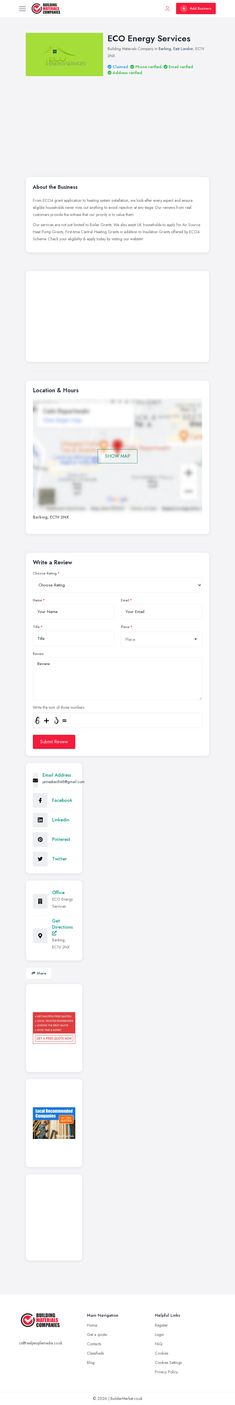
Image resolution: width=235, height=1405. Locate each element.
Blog (91, 1362)
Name (37, 600)
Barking (165, 49)
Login (159, 1334)
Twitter (59, 859)
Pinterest (61, 839)
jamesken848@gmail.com (63, 782)
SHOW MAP (117, 456)
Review (38, 653)
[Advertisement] (117, 317)
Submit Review (54, 741)
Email (125, 600)
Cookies (161, 1353)
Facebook (62, 800)
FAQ (159, 1344)
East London (183, 49)
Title (36, 626)
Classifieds (95, 1353)
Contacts (94, 1344)
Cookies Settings (168, 1362)
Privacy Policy (166, 1372)
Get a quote (97, 1334)
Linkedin (60, 820)
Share (39, 973)
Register (161, 1325)
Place (125, 626)
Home (92, 1325)
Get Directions (62, 926)
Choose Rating (45, 573)
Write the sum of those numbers (58, 707)
